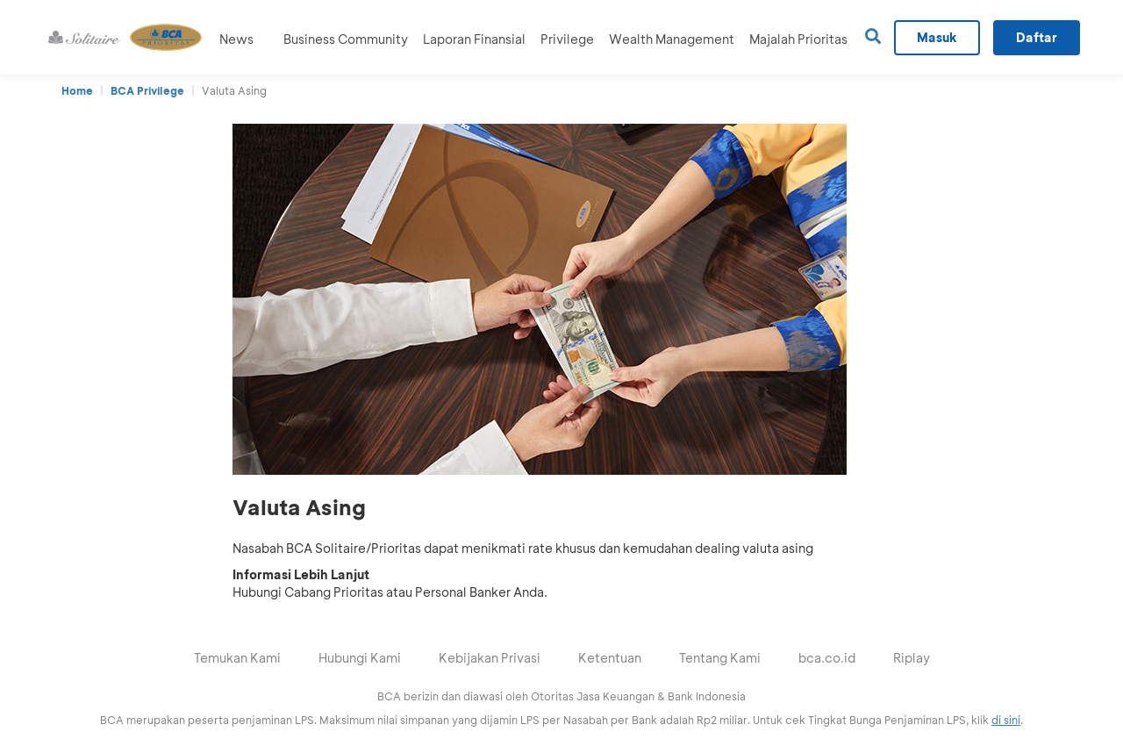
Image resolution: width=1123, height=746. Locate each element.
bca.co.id (826, 657)
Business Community (345, 39)
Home (77, 90)
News (236, 39)
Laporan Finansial (474, 39)
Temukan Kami (237, 657)
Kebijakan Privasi (489, 657)
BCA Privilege (147, 90)
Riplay (911, 657)
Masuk (937, 37)
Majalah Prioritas (798, 39)
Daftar (1036, 37)
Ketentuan (609, 657)
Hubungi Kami (359, 657)
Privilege (567, 39)
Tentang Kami (720, 657)
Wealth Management (671, 39)
